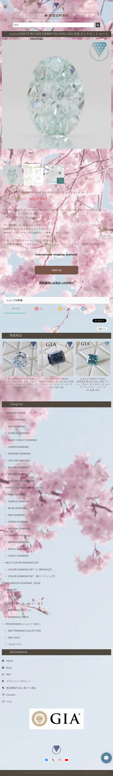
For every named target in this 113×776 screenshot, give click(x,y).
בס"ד (9, 701)
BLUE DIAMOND (17, 508)
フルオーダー (15, 644)
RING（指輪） (16, 596)
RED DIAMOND (16, 426)
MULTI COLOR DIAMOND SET (22, 562)
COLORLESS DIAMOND (21, 481)
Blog (8, 667)
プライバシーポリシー (18, 681)
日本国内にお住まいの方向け (56, 282)
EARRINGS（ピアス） (20, 610)
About (9, 660)
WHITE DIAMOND (18, 474)
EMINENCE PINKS (18, 617)
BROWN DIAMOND (18, 467)
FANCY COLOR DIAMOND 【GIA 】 (24, 487)
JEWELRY (11, 589)
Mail (8, 674)
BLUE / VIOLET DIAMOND (22, 440)
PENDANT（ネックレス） (22, 603)
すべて (16, 308)
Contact (10, 694)
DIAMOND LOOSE (15, 413)
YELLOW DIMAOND (19, 460)
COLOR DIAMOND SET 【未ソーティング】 (32, 576)
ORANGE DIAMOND (19, 453)
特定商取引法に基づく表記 (21, 688)
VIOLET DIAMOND (18, 555)
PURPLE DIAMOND (19, 433)
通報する (102, 329)
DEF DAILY (14, 637)
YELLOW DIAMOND (19, 528)
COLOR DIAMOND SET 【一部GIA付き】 (30, 569)
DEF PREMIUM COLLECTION (24, 630)
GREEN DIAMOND (18, 447)
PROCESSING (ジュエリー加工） (23, 624)
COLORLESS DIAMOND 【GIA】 (23, 583)
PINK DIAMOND (17, 419)
